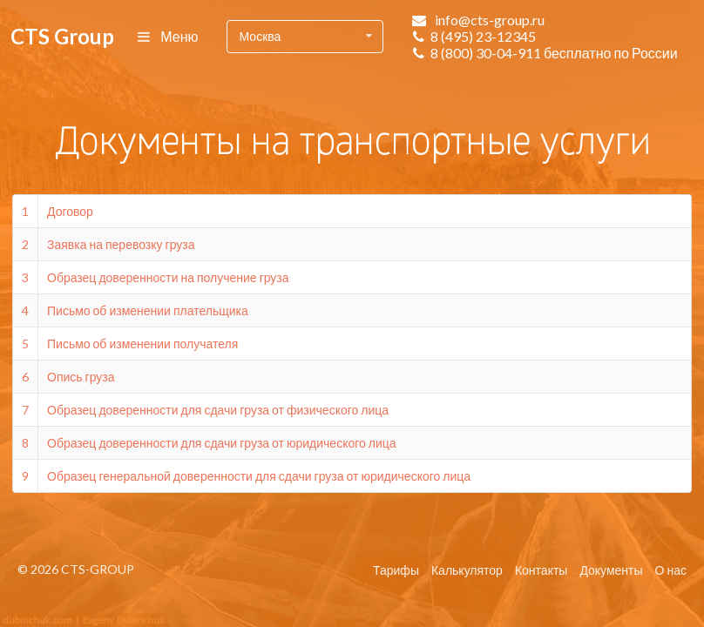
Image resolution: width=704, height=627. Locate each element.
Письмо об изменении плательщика (147, 310)
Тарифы (396, 570)
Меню (169, 36)
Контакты (541, 570)
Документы (610, 570)
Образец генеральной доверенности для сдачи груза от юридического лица (258, 476)
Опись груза (81, 376)
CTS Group (62, 36)
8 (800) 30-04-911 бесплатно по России (554, 52)
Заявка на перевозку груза (121, 244)
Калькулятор (467, 570)
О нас (671, 570)
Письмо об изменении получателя (142, 343)
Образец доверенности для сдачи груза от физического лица (218, 409)
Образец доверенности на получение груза (168, 277)
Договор (70, 211)
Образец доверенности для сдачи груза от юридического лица (221, 442)
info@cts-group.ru (490, 19)
